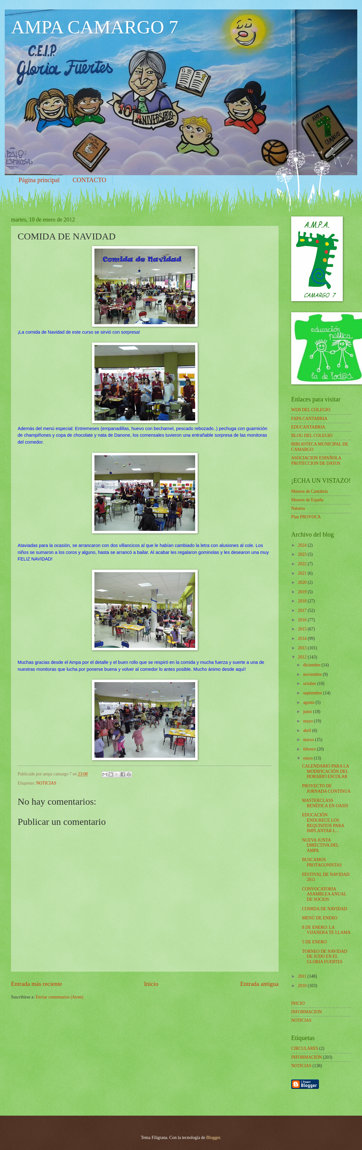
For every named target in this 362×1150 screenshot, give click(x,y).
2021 (303, 573)
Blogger (213, 1137)
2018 (303, 601)
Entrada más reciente (36, 983)
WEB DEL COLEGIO (310, 409)
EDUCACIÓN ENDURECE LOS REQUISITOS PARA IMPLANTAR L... (323, 823)
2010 (303, 985)
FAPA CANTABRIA (309, 418)
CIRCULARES (304, 1048)
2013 (303, 648)
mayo (308, 721)
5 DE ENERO (314, 942)
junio (308, 711)
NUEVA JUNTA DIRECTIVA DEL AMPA (320, 845)
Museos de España (307, 499)
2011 (303, 976)
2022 (303, 563)
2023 (303, 554)
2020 (303, 582)
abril (307, 730)
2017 (303, 610)
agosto (309, 702)
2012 (303, 657)
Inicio (151, 983)
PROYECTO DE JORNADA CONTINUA (326, 789)
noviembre (313, 674)
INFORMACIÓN (306, 1057)
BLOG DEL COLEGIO (311, 435)
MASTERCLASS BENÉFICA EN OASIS (325, 803)
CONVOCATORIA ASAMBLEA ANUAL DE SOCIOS (324, 894)
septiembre (313, 693)
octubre (310, 683)
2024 (303, 545)
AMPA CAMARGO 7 (94, 27)
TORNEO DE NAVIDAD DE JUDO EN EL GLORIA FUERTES (324, 956)
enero (308, 758)
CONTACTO (89, 179)
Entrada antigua (259, 983)
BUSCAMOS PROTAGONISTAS (322, 862)
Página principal (39, 179)
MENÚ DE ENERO (319, 918)
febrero (310, 749)
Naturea (298, 508)
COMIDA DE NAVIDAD (324, 908)
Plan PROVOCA (306, 517)
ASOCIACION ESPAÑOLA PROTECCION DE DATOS (316, 461)
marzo (309, 739)
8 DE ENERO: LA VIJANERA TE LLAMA (326, 930)
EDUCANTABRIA (308, 427)
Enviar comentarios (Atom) (59, 997)
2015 (303, 629)
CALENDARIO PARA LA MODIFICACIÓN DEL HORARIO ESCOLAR (325, 771)
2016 (303, 620)
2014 (303, 638)
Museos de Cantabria (309, 491)
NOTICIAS (46, 783)
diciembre (312, 665)
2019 (303, 591)
